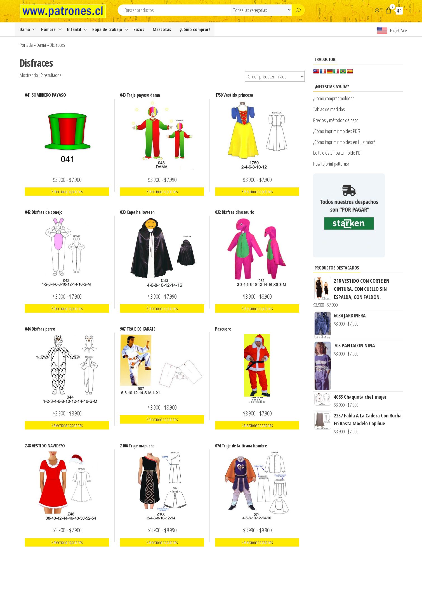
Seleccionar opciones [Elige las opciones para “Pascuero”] (257, 425)
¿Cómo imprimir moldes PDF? (337, 131)
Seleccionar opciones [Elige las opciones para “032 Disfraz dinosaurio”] (257, 308)
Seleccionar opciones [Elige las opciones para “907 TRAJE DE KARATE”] (162, 419)
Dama (25, 29)
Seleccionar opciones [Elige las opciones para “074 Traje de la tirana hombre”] (257, 542)
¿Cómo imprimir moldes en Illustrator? (344, 142)
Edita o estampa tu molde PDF (337, 152)
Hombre (48, 29)
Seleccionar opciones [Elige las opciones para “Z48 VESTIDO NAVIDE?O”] (66, 542)
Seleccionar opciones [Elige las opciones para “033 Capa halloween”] (162, 308)
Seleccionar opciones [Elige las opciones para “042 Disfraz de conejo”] (66, 308)
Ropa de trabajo (107, 29)
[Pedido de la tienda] (275, 76)
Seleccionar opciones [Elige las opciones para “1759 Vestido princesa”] (257, 192)
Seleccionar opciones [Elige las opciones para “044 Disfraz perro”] (66, 425)
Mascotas (162, 29)
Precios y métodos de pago (336, 120)
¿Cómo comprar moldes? (333, 98)
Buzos (138, 29)
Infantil (74, 29)
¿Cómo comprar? (195, 29)
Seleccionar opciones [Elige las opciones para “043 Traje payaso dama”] (162, 192)
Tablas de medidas (329, 109)
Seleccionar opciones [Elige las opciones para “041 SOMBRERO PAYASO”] (66, 192)
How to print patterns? (331, 163)
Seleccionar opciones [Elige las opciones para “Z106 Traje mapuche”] (162, 542)
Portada (26, 44)
